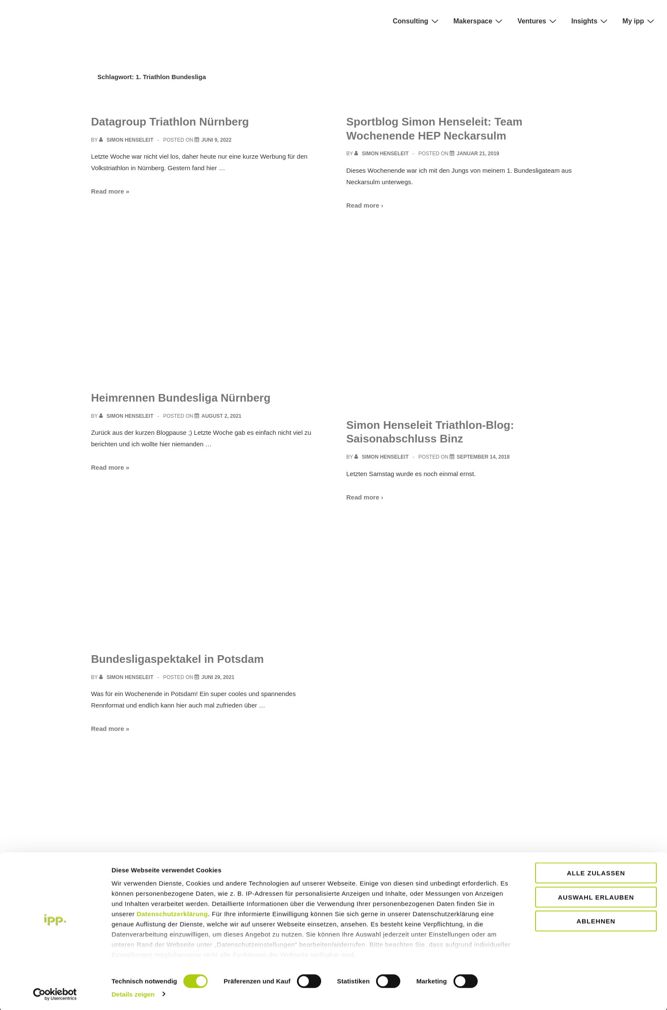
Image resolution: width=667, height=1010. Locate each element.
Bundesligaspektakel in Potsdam (177, 659)
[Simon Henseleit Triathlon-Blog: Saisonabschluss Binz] (483, 457)
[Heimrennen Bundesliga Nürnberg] (221, 416)
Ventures (538, 21)
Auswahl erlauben (596, 896)
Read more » (110, 191)
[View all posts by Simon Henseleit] (127, 140)
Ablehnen (595, 920)
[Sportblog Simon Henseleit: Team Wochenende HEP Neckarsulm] (477, 154)
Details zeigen (132, 993)
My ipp (639, 21)
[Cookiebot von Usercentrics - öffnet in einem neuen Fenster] (55, 993)
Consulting (417, 21)
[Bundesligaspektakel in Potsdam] (217, 677)
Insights (590, 21)
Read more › (364, 205)
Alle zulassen (596, 872)
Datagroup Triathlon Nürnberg (170, 121)
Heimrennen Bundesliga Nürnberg (181, 397)
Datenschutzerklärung (172, 913)
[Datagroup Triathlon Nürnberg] (216, 140)
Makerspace (479, 21)
